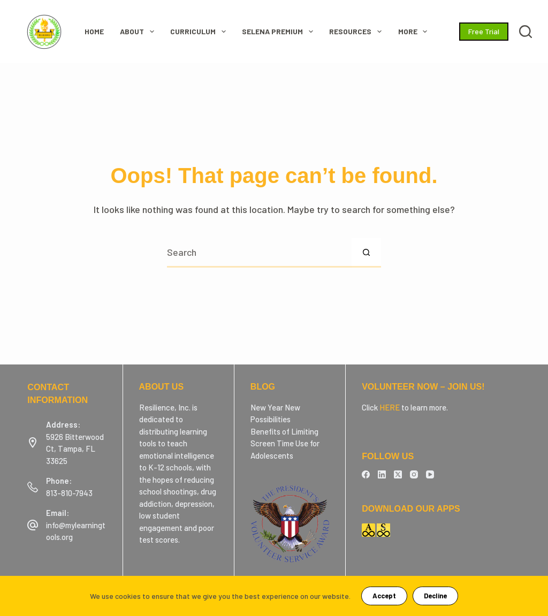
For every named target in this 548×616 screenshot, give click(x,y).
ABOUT (139, 31)
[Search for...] (259, 253)
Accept (384, 595)
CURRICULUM (200, 31)
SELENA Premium (279, 31)
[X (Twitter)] (398, 474)
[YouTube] (430, 474)
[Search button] (366, 253)
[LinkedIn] (382, 474)
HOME (94, 31)
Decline (435, 595)
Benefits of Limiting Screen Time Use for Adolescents (284, 443)
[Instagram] (414, 474)
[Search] (525, 31)
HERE (389, 407)
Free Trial (483, 31)
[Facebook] (366, 474)
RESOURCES (357, 31)
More (415, 31)
